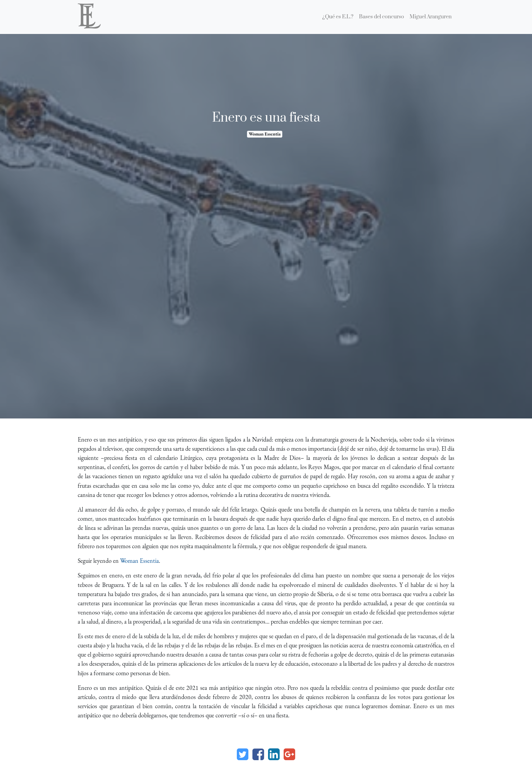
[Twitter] (242, 754)
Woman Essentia (265, 134)
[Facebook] (258, 754)
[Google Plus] (289, 754)
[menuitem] (338, 17)
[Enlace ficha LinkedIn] (274, 754)
